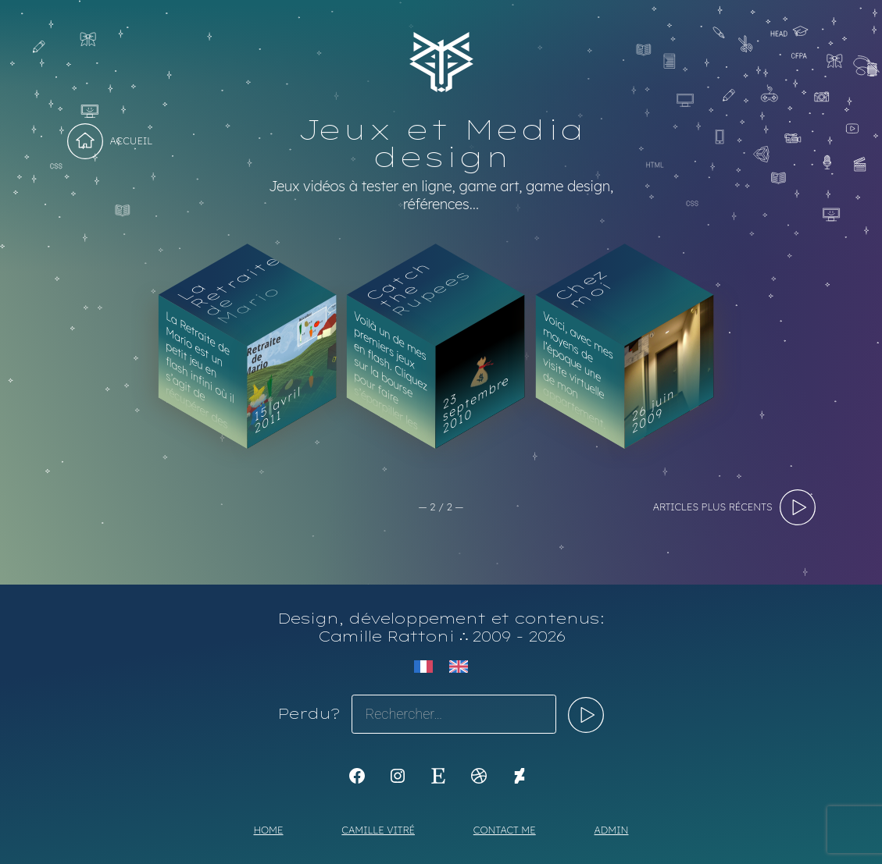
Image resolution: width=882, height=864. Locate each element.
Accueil (131, 140)
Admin (612, 829)
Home (269, 829)
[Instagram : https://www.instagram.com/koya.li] (398, 776)
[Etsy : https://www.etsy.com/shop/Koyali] (438, 776)
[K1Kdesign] (357, 776)
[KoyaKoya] (519, 776)
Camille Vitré (378, 829)
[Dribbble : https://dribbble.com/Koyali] (479, 776)
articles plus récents (713, 506)
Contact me (504, 829)
